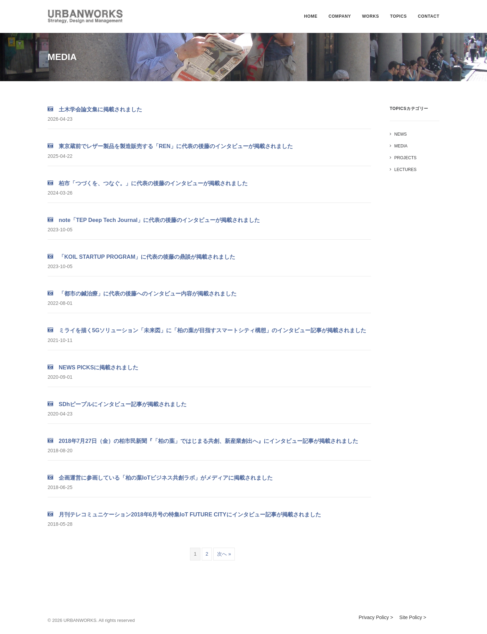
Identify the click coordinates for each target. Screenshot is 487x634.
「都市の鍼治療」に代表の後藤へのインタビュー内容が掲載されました (142, 294)
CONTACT (428, 16)
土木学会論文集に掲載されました (95, 109)
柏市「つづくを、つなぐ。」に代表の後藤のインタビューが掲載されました (148, 183)
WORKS (370, 16)
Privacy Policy (373, 617)
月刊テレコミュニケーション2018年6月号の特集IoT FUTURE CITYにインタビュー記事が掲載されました (184, 514)
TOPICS (398, 16)
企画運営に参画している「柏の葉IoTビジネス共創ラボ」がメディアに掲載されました (160, 478)
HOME (310, 16)
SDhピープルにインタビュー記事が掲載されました (117, 404)
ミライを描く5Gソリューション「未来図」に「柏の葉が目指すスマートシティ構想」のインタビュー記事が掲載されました (207, 330)
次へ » (224, 554)
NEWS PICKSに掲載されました (93, 367)
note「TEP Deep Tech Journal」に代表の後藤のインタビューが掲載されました (154, 220)
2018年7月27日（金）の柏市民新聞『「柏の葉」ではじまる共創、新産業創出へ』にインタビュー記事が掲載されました (203, 441)
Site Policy (410, 617)
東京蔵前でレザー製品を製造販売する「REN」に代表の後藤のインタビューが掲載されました (170, 146)
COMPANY (340, 16)
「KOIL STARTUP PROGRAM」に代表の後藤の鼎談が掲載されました (141, 257)
